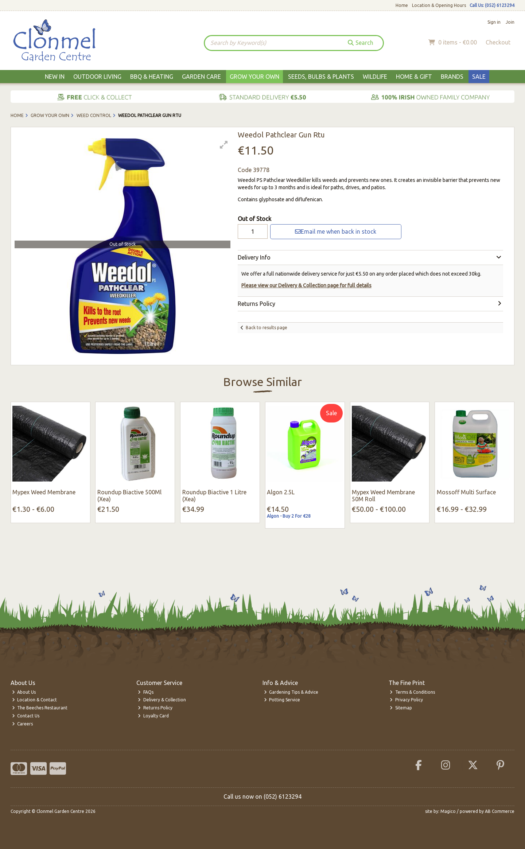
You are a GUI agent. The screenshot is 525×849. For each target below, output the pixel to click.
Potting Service (282, 699)
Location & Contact (34, 699)
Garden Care (201, 76)
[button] (224, 145)
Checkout (498, 42)
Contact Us (26, 715)
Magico (448, 811)
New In (55, 76)
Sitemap (401, 707)
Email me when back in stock (335, 231)
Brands (452, 76)
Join (510, 22)
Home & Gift (414, 76)
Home (402, 5)
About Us (24, 692)
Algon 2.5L (281, 492)
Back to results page (266, 327)
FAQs (145, 692)
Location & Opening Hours (439, 5)
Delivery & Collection (162, 699)
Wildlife (375, 76)
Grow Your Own (254, 76)
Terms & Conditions (412, 692)
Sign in (494, 22)
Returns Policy (155, 707)
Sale (479, 76)
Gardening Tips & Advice (291, 692)
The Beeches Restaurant (40, 707)
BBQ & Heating (151, 76)
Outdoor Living (97, 76)
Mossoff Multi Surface (466, 492)
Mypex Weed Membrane (43, 492)
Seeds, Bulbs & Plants (321, 76)
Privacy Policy (406, 699)
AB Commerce (499, 811)
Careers (22, 723)
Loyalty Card (153, 715)
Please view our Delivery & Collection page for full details (306, 285)
